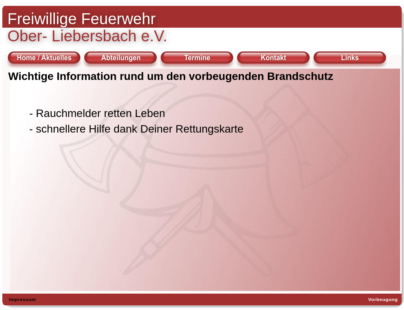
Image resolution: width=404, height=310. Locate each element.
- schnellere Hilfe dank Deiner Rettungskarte (136, 129)
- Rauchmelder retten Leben (97, 113)
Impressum (22, 299)
